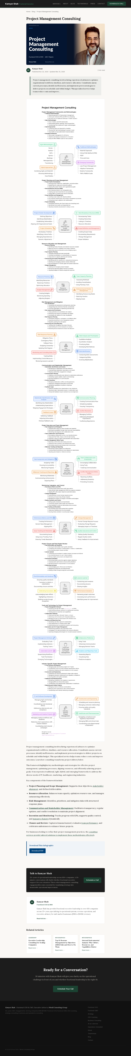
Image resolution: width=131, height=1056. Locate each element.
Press (93, 3)
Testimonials (82, 3)
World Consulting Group (27, 1049)
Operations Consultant (95, 1027)
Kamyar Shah (19, 4)
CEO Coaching (92, 1017)
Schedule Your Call (65, 989)
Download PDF (37, 851)
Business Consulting (94, 1020)
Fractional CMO (93, 1010)
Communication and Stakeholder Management (51, 808)
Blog (73, 3)
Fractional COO (93, 1007)
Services (56, 4)
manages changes (41, 819)
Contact (101, 3)
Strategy (91, 1014)
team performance (89, 823)
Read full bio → (42, 918)
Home (28, 11)
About (65, 3)
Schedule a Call (117, 3)
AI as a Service (93, 1024)
